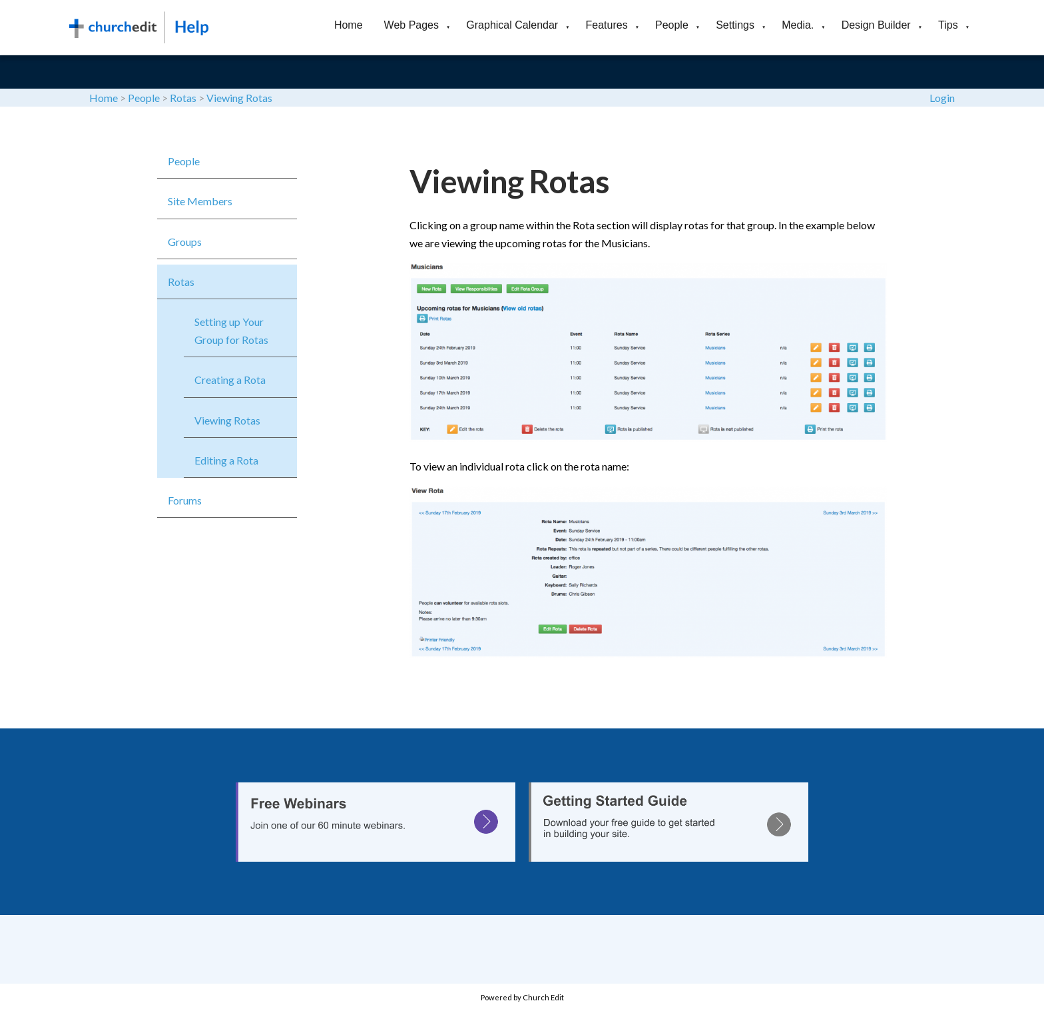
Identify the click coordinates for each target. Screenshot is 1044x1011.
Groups (185, 241)
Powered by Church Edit (522, 997)
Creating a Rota (230, 379)
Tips (948, 25)
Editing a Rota (226, 460)
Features (607, 25)
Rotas (183, 97)
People (671, 25)
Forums (185, 500)
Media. (798, 25)
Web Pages (411, 25)
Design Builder (876, 25)
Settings (735, 25)
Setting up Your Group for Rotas (231, 330)
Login (942, 97)
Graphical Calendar (512, 25)
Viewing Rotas (239, 97)
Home (348, 25)
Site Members (200, 201)
